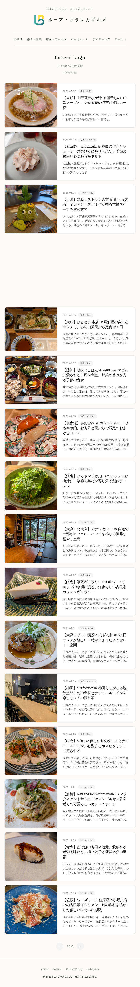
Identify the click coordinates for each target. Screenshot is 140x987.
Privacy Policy (74, 969)
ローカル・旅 (79, 39)
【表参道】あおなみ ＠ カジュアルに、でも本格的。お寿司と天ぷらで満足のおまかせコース (95, 428)
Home (18, 39)
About (44, 969)
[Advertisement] (70, 270)
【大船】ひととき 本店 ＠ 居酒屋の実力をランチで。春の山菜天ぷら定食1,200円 (96, 324)
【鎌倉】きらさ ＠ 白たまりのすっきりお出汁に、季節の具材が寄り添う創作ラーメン (95, 481)
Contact (57, 969)
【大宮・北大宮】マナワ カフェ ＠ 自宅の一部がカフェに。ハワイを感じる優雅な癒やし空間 (96, 534)
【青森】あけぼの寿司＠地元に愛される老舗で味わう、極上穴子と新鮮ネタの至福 (94, 852)
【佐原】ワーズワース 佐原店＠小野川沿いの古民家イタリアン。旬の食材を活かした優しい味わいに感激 (95, 905)
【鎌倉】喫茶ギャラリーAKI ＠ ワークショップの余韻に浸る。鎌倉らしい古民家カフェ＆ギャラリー (94, 587)
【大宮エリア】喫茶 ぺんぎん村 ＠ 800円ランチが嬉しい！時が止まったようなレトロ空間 (95, 640)
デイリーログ (101, 39)
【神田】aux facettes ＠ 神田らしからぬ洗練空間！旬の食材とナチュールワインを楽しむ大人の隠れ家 (95, 693)
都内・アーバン (56, 39)
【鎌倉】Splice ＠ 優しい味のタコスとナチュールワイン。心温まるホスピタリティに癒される (96, 746)
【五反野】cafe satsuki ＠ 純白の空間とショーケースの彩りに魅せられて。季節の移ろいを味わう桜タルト (94, 151)
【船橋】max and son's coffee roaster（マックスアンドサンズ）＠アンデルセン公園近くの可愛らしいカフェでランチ (95, 799)
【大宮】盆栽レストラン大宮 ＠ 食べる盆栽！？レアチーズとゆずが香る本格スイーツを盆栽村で (95, 204)
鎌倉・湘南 (34, 39)
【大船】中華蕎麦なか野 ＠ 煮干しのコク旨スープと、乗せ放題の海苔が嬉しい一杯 (95, 103)
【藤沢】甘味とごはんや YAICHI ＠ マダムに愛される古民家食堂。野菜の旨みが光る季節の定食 (95, 375)
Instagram (93, 969)
